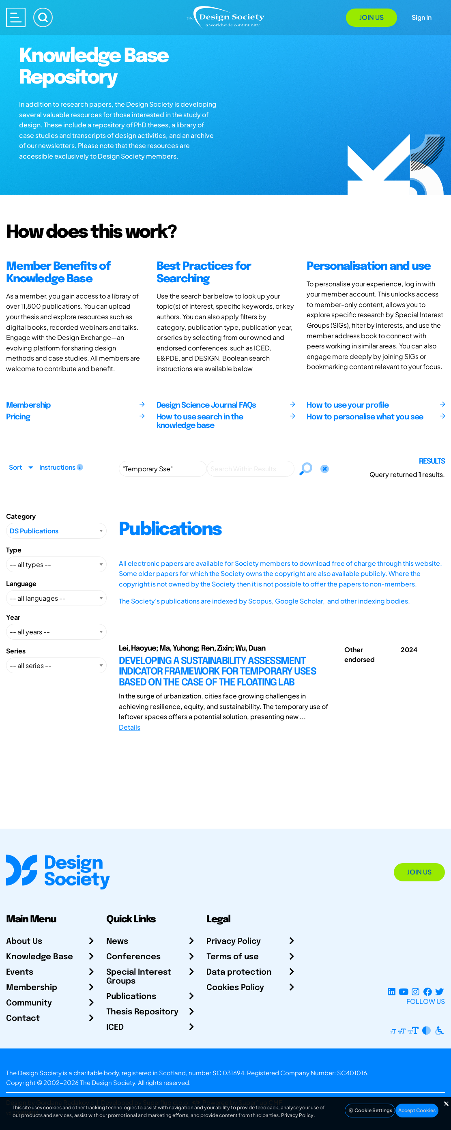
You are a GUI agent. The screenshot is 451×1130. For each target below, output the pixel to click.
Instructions (61, 467)
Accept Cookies (417, 1110)
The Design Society (107, 1082)
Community (29, 1003)
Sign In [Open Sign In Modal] (422, 17)
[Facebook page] (427, 991)
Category (21, 516)
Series (16, 651)
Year (13, 617)
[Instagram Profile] (415, 991)
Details (129, 727)
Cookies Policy (235, 988)
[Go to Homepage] (225, 17)
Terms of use (232, 957)
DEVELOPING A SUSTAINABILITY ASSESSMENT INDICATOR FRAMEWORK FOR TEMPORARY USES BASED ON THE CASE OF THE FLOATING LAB (217, 672)
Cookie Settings (370, 1110)
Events (19, 972)
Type (13, 550)
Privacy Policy (233, 941)
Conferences (133, 957)
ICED (115, 1027)
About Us (24, 941)
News (117, 941)
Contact (23, 1018)
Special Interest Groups (138, 977)
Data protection (239, 972)
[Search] (43, 17)
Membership (31, 988)
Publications (131, 997)
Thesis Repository (142, 1012)
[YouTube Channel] (403, 991)
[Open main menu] (16, 17)
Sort (15, 467)
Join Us (371, 17)
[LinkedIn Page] (391, 991)
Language (21, 583)
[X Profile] (439, 991)
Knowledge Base (39, 957)
